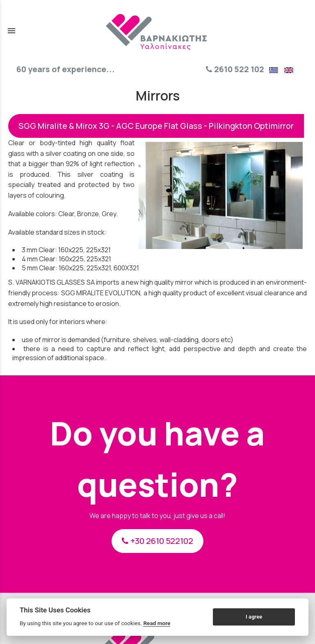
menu (11, 31)
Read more (156, 623)
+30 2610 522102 (157, 540)
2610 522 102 (235, 69)
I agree (254, 617)
